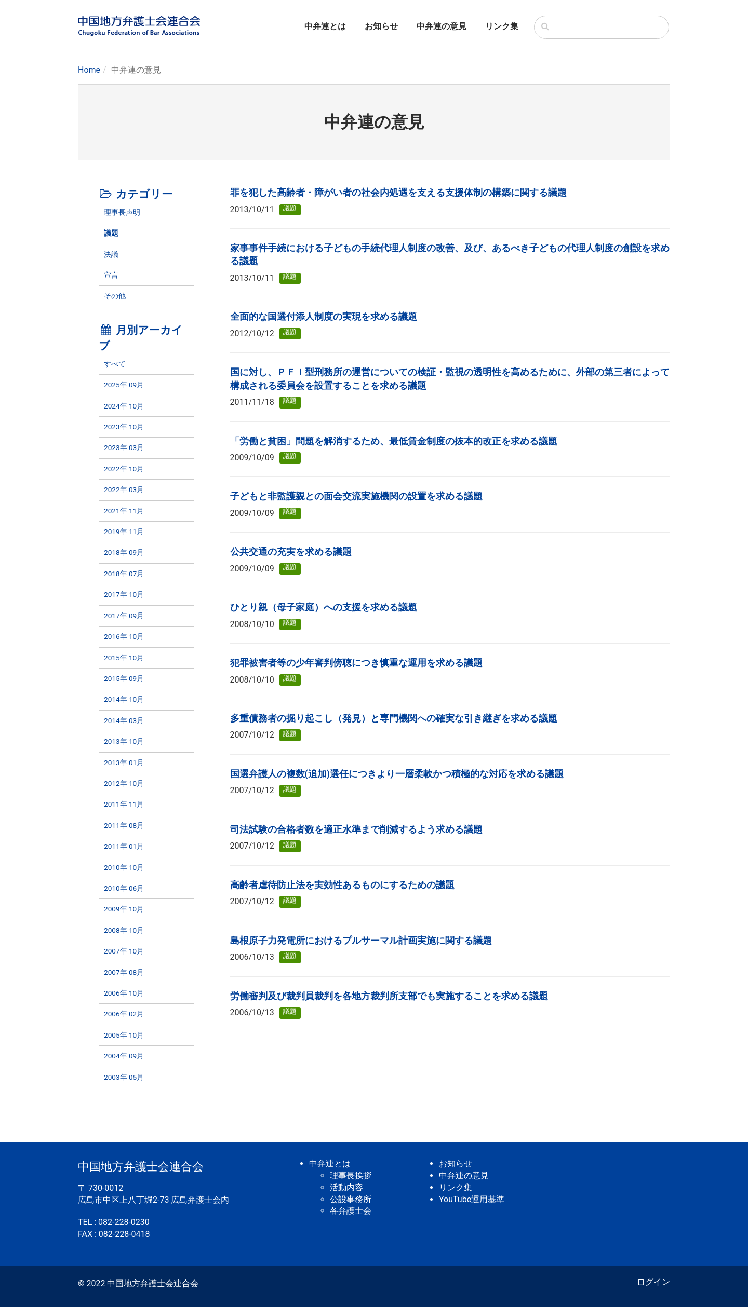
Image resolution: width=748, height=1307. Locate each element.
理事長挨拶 (350, 1175)
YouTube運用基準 (471, 1199)
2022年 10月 (124, 469)
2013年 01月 (124, 762)
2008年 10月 (124, 930)
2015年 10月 (124, 658)
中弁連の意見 (441, 26)
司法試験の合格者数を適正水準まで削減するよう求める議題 (356, 829)
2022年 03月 (124, 489)
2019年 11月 (124, 531)
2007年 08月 (124, 972)
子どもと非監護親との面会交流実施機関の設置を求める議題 (356, 496)
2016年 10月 (124, 636)
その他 (115, 296)
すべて (115, 364)
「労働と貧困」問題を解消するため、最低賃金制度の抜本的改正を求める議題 (393, 441)
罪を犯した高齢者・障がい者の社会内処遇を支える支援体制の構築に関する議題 (398, 192)
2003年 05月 (124, 1077)
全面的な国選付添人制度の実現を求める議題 (323, 316)
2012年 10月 (124, 783)
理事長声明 (122, 212)
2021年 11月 (124, 511)
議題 (111, 233)
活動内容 (346, 1187)
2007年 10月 (124, 951)
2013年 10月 (124, 741)
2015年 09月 (124, 678)
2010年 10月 (124, 867)
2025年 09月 (124, 384)
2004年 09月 (124, 1056)
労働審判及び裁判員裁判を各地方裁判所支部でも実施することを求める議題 (389, 996)
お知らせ (381, 26)
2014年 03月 (124, 720)
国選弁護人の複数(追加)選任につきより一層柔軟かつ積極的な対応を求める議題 (397, 774)
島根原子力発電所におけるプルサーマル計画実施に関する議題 (361, 940)
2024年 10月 (124, 406)
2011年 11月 (124, 804)
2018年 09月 (124, 552)
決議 (111, 254)
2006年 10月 (124, 993)
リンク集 (501, 26)
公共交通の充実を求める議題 (291, 552)
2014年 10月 (124, 699)
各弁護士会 (350, 1211)
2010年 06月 (124, 888)
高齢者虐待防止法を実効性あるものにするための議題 (342, 885)
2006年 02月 (124, 1014)
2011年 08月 (124, 825)
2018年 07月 (124, 573)
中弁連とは (325, 26)
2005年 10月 (124, 1035)
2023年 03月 (124, 447)
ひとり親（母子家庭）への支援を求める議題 (323, 607)
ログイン (653, 1282)
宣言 (111, 275)
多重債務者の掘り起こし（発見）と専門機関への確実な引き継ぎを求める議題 (393, 718)
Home (89, 70)
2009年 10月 (124, 909)
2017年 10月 (124, 594)
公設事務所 (350, 1199)
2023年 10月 (124, 427)
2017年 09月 (124, 615)
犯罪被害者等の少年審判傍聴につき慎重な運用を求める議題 (356, 663)
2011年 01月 (124, 846)
